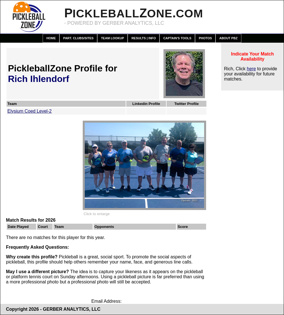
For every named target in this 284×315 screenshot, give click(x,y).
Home (51, 38)
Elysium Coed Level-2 (29, 111)
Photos (205, 38)
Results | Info (143, 38)
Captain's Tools (177, 38)
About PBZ (228, 38)
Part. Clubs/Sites (78, 38)
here (251, 68)
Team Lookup (112, 38)
